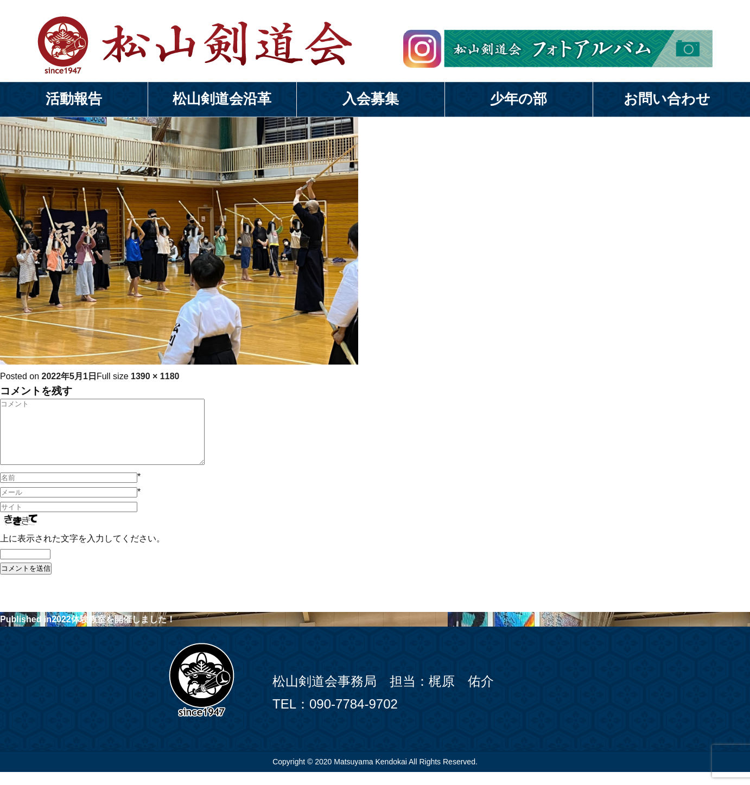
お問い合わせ (667, 99)
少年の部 (518, 99)
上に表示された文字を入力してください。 (82, 551)
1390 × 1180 (155, 376)
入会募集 (370, 99)
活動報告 (74, 99)
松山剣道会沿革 (222, 99)
